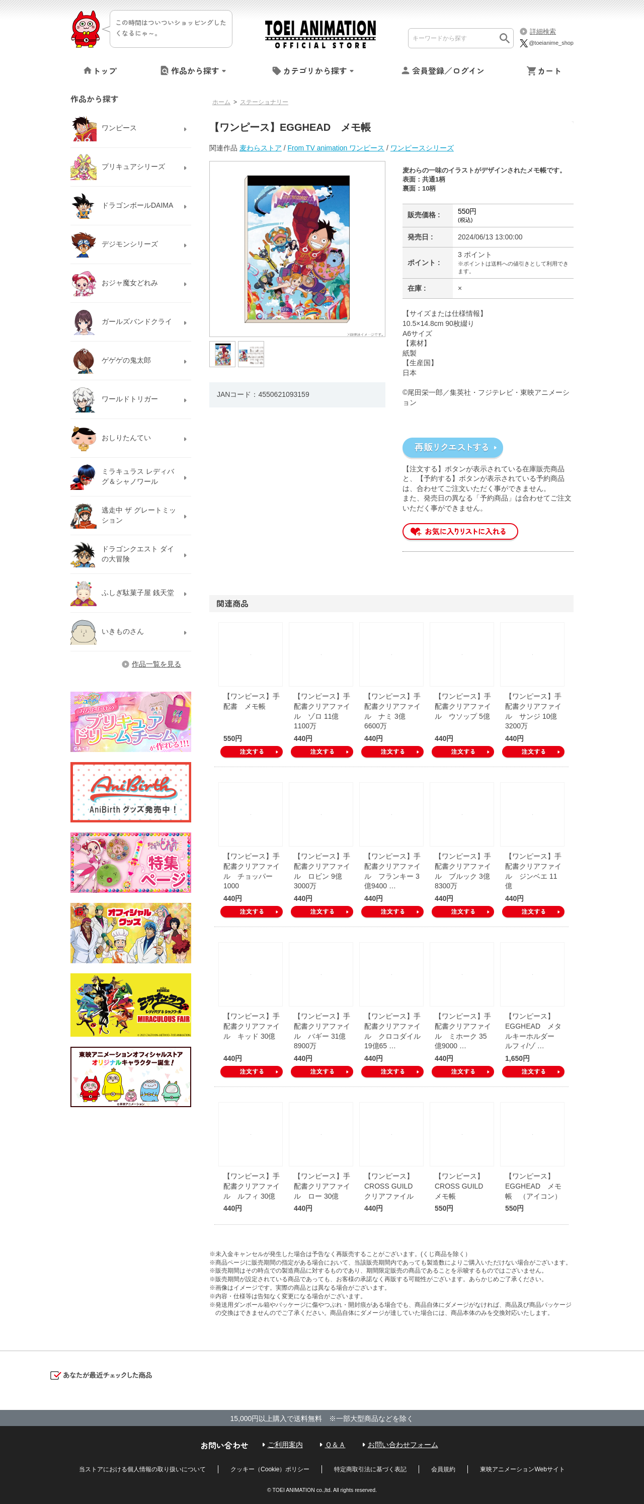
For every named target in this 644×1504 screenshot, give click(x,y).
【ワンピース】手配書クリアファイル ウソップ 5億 (463, 706)
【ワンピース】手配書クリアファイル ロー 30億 (322, 1186)
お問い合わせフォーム (403, 1445)
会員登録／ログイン (448, 70)
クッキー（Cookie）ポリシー (269, 1469)
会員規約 (443, 1469)
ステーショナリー (264, 102)
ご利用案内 (285, 1445)
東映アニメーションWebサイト (522, 1469)
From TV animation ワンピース (336, 148)
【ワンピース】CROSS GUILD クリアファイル (392, 1186)
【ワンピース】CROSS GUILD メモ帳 (462, 1186)
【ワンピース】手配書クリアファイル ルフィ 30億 (251, 1186)
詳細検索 (543, 31)
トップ (105, 70)
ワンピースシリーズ (422, 148)
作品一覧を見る (156, 664)
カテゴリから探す (315, 70)
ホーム (221, 102)
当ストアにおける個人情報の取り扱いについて (142, 1469)
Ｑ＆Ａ (335, 1445)
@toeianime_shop (546, 43)
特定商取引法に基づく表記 (370, 1469)
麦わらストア (260, 148)
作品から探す (195, 70)
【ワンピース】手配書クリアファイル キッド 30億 (251, 1026)
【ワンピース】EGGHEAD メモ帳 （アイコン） (533, 1186)
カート (549, 70)
